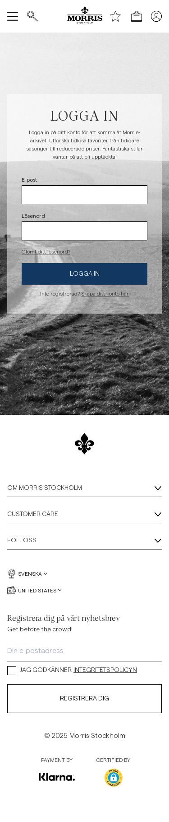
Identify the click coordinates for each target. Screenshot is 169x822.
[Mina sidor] (156, 16)
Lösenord (33, 215)
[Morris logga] (84, 16)
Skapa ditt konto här (105, 293)
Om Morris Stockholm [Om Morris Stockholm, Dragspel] (84, 488)
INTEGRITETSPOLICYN (105, 670)
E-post (29, 179)
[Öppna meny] (12, 16)
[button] (114, 777)
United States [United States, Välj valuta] (34, 590)
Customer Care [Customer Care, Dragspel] (84, 514)
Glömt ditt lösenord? (46, 251)
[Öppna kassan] (136, 16)
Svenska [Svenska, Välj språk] (27, 573)
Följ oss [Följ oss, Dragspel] (84, 541)
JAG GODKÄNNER (72, 670)
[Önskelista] (115, 16)
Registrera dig (84, 698)
